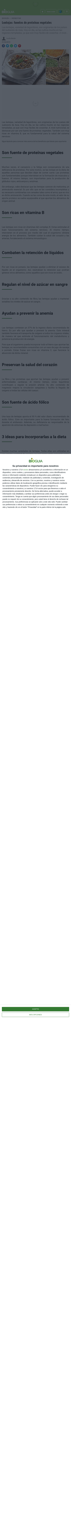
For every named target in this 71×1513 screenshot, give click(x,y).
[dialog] (35, 983)
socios (25, 470)
